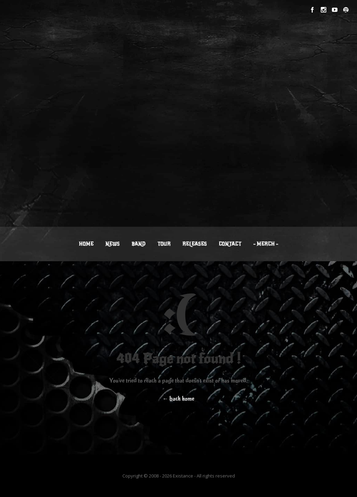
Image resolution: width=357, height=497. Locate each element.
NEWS (112, 244)
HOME (86, 244)
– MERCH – (265, 244)
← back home (178, 398)
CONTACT (230, 244)
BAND (138, 244)
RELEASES (194, 244)
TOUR (163, 244)
